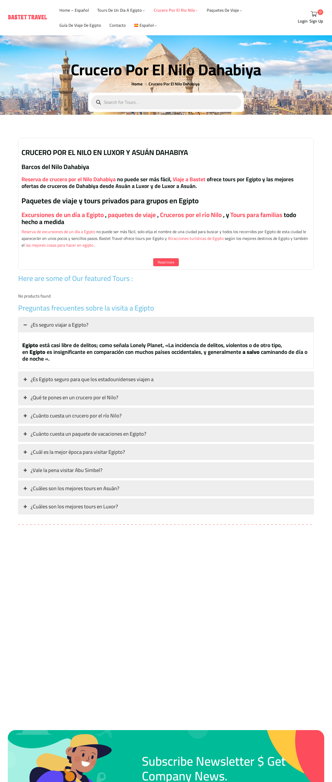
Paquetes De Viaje (223, 10)
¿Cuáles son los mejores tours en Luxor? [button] (70, 506)
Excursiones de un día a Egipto (63, 215)
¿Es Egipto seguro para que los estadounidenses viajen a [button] (88, 379)
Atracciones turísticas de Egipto (195, 238)
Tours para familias (255, 215)
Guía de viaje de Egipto (80, 25)
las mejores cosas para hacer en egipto (59, 245)
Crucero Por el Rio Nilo (174, 10)
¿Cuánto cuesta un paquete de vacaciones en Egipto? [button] (84, 434)
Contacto (117, 25)
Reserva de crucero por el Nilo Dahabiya (69, 179)
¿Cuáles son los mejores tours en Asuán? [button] (70, 488)
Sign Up (316, 21)
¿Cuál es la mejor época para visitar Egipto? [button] (73, 452)
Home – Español (74, 10)
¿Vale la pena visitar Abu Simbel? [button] (62, 470)
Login (303, 21)
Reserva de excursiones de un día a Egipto (58, 231)
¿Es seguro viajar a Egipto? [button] (55, 324)
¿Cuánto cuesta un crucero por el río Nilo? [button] (72, 415)
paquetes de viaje (131, 215)
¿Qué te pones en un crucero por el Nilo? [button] (70, 397)
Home (137, 84)
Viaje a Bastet (188, 179)
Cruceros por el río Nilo (190, 215)
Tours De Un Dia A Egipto (119, 10)
